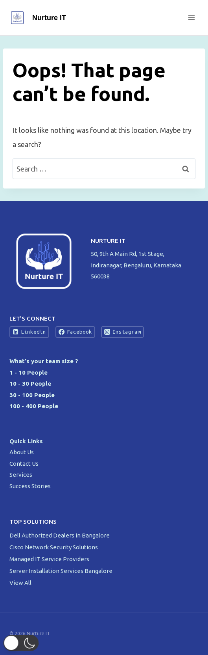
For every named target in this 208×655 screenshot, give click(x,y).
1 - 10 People (28, 372)
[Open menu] (191, 17)
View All (20, 582)
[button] (26, 642)
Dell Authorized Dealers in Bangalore (60, 535)
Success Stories (30, 486)
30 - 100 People (32, 395)
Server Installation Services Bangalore (61, 570)
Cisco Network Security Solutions (54, 547)
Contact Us (24, 463)
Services (20, 474)
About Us (21, 452)
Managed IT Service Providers (49, 559)
